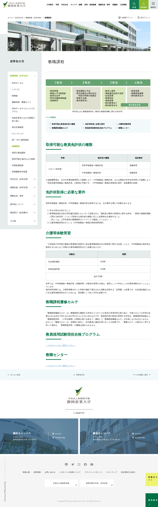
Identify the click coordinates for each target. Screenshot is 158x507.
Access (58, 434)
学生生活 (64, 5)
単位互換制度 (17, 127)
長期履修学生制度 (19, 172)
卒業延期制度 (17, 165)
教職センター (124, 128)
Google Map (60, 437)
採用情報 (37, 472)
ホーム (10, 18)
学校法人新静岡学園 (61, 483)
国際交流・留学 (104, 5)
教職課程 (16, 146)
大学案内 (50, 5)
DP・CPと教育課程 (20, 140)
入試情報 (123, 5)
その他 (13, 221)
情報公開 (26, 472)
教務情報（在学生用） (34, 18)
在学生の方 (19, 18)
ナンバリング (17, 134)
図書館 (114, 5)
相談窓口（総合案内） (19, 213)
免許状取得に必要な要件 (95, 124)
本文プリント (145, 17)
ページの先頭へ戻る (140, 375)
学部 (57, 5)
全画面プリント (127, 17)
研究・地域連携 (90, 5)
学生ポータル (17, 83)
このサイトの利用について (70, 472)
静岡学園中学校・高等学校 (97, 483)
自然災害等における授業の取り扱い (23, 119)
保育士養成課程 (18, 153)
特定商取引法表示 (128, 472)
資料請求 (155, 495)
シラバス (16, 89)
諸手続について (16, 204)
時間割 (15, 96)
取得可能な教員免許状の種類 (63, 124)
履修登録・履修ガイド (21, 102)
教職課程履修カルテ (60, 128)
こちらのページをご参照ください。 (61, 345)
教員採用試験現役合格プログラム (98, 128)
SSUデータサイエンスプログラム (23, 110)
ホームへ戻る (15, 375)
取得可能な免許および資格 (23, 159)
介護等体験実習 (125, 124)
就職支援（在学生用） (19, 187)
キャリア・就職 (76, 5)
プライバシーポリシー (94, 472)
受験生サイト (155, 471)
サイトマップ (111, 472)
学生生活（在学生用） (19, 179)
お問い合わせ (50, 472)
